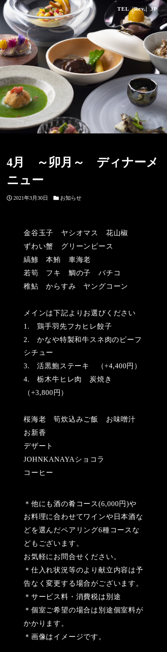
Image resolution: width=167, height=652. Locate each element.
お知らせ (70, 198)
